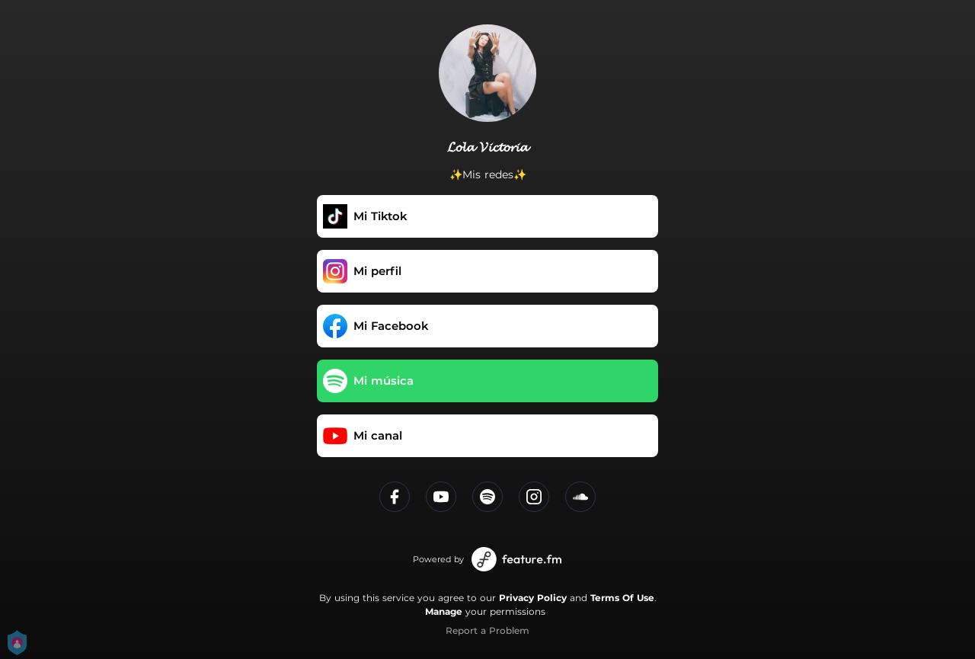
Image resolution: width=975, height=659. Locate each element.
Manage (443, 611)
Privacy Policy (533, 597)
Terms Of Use (622, 597)
